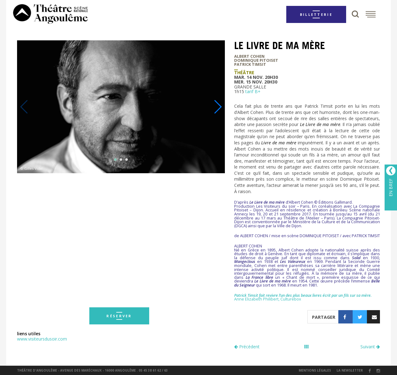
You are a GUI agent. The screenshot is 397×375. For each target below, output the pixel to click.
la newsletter (350, 370)
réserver (119, 316)
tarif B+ (253, 91)
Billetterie (316, 14)
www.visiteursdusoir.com (42, 339)
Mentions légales (315, 370)
